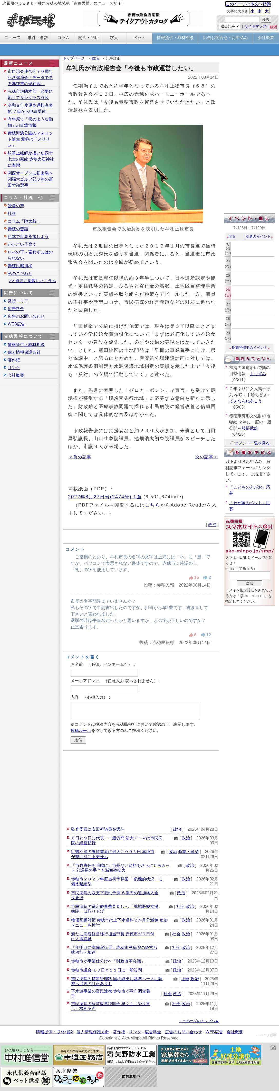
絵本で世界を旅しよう (28, 236)
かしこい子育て (22, 244)
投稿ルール (81, 730)
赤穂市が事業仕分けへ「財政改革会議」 (108, 961)
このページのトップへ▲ (199, 1021)
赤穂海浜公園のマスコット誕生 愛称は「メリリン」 (30, 139)
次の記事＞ (206, 457)
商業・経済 (188, 851)
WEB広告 (16, 324)
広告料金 (16, 308)
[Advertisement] (141, 788)
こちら (152, 505)
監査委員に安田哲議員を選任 (97, 829)
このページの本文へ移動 (248, 4)
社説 (12, 213)
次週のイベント (259, 236)
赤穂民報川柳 (20, 266)
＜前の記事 (80, 457)
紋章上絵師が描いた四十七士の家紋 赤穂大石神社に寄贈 (31, 159)
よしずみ (258, 374)
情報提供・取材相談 (26, 344)
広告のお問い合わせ (26, 316)
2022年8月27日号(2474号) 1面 (105, 496)
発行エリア (18, 301)
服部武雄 (250, 428)
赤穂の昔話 (18, 229)
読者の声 (16, 206)
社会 (180, 906)
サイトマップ (255, 26)
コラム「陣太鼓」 (24, 221)
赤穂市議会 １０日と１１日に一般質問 (106, 970)
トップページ (73, 58)
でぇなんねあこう (245, 401)
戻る (230, 236)
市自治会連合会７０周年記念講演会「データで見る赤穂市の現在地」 (30, 77)
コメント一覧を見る (250, 443)
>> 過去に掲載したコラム (32, 281)
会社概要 (16, 375)
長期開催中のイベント (249, 347)
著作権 (14, 360)
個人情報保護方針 (24, 352)
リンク (14, 367)
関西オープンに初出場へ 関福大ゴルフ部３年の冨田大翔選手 (30, 179)
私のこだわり (20, 273)
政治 (95, 58)
